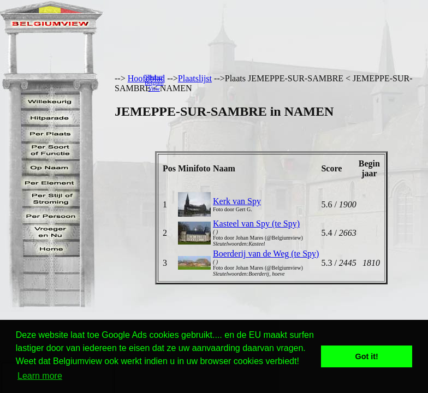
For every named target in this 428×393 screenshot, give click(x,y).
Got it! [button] (366, 356)
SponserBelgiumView (154, 83)
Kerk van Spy (237, 201)
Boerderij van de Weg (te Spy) (266, 253)
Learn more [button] (39, 375)
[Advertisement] (298, 82)
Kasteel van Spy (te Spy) (256, 223)
